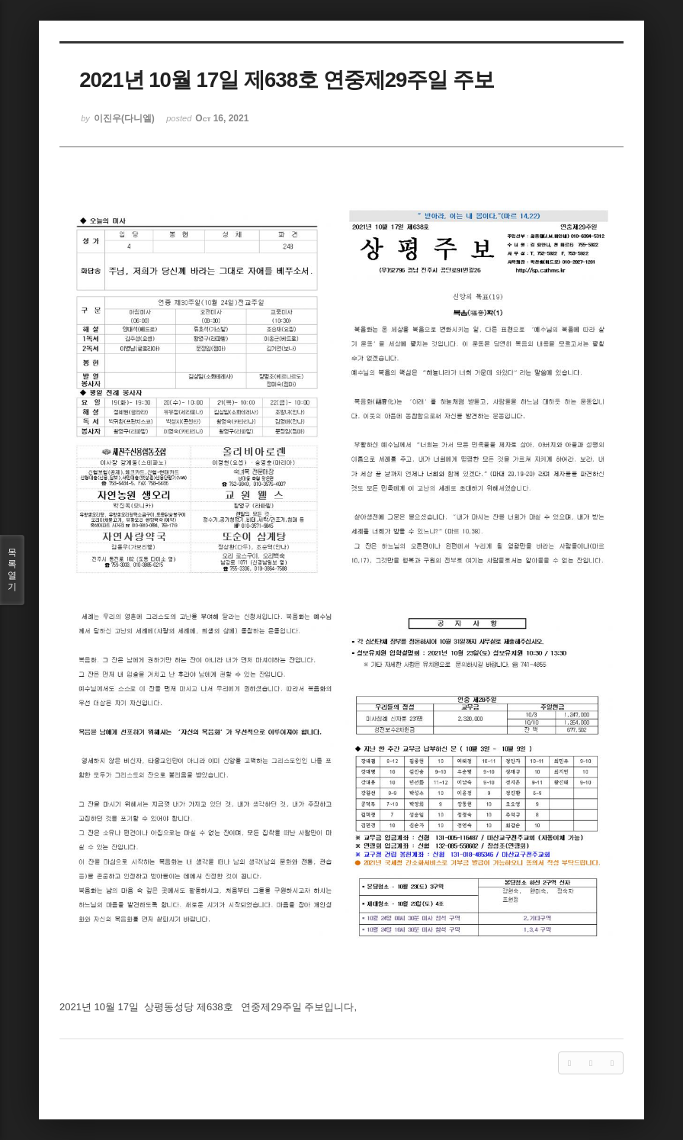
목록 (12, 570)
